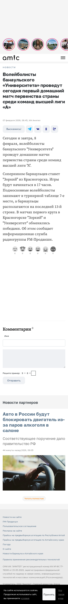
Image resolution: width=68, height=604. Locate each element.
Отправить (13, 380)
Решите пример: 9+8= (17, 373)
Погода (7, 544)
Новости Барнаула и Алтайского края (23, 553)
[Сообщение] (34, 358)
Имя (6, 336)
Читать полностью (34, 498)
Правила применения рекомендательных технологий (31, 559)
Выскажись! (13, 128)
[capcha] (33, 373)
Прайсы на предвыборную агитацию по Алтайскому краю (33, 539)
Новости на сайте (12, 517)
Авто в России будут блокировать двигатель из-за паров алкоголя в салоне (34, 422)
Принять (49, 594)
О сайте (7, 549)
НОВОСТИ (9, 67)
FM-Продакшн (10, 521)
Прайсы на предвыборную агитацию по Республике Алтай (34, 535)
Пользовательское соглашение (19, 526)
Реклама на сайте (12, 530)
